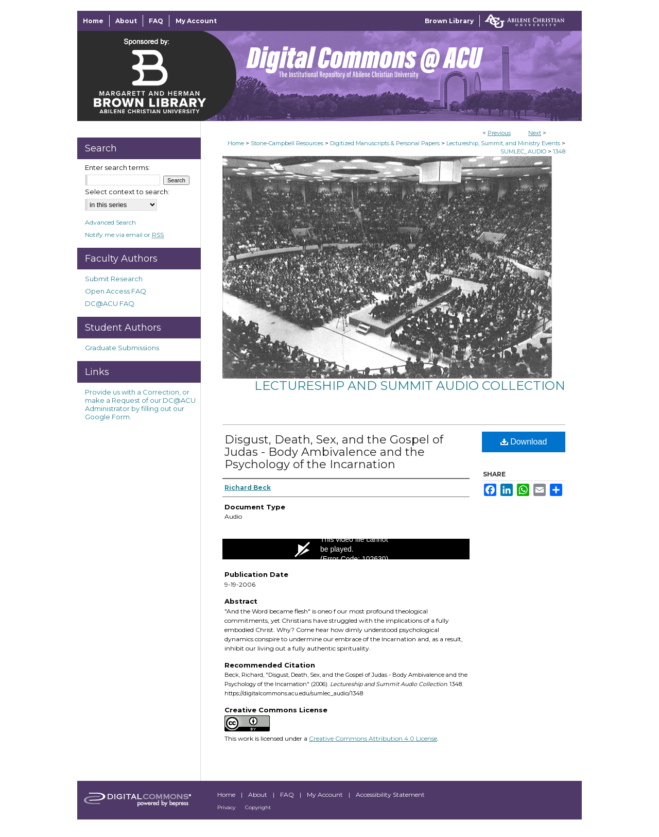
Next (534, 132)
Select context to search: (127, 191)
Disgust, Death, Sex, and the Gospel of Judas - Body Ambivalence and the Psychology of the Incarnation (333, 452)
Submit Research (114, 279)
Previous (499, 132)
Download (523, 441)
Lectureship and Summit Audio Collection (409, 385)
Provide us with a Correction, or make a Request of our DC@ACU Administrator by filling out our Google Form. (140, 404)
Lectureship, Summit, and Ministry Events (503, 143)
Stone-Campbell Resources (287, 143)
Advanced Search (110, 222)
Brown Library (449, 21)
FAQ (288, 794)
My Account (325, 794)
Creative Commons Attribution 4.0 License (373, 738)
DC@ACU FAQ (109, 303)
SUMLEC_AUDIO (523, 151)
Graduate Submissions (122, 348)
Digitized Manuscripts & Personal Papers (385, 143)
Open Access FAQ (115, 291)
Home (236, 143)
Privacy (227, 807)
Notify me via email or (124, 234)
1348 (559, 151)
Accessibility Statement (390, 794)
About (258, 794)
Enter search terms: (117, 167)
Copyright (258, 807)
